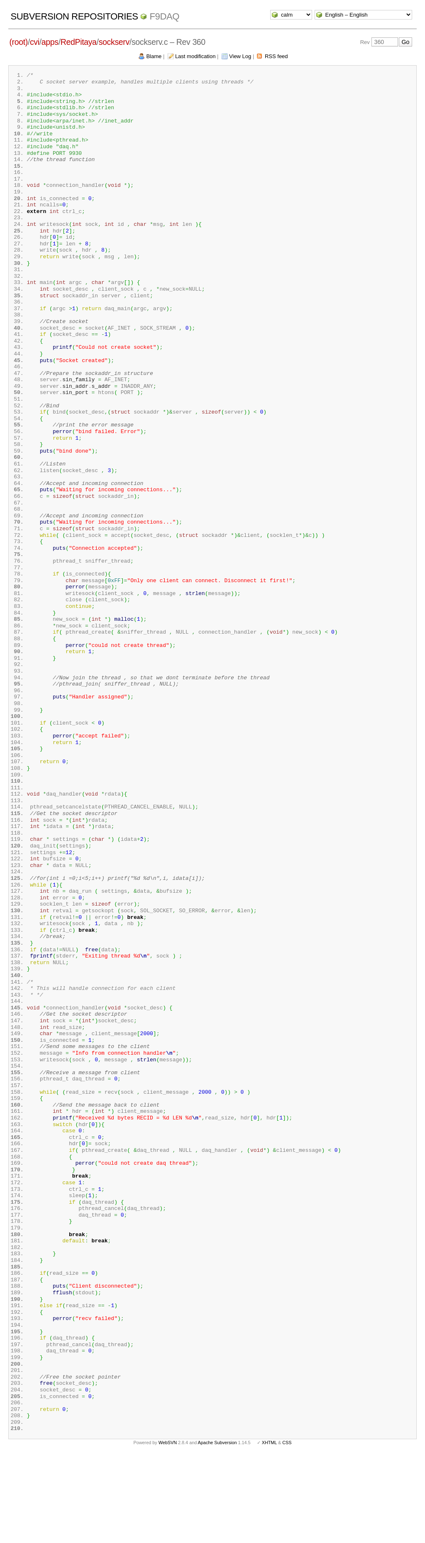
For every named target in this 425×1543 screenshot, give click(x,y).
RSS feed (276, 56)
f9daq (164, 16)
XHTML (269, 1529)
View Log (240, 56)
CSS (286, 1529)
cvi (34, 42)
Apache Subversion (217, 1529)
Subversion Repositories (74, 16)
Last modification (195, 56)
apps (50, 42)
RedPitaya (79, 42)
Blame (153, 56)
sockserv (114, 42)
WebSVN (168, 1529)
